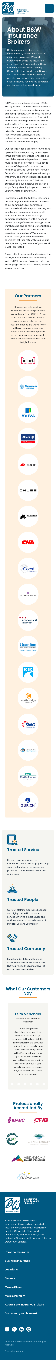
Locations (11, 1269)
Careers (10, 1278)
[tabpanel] (28, 1046)
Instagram (28, 1329)
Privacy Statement (14, 1351)
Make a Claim (13, 1287)
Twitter (14, 1329)
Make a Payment (15, 1295)
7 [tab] (37, 1083)
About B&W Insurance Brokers (24, 1304)
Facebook (7, 1329)
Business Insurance (17, 1260)
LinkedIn (21, 1329)
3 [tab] (12, 1083)
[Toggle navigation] (49, 8)
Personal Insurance (17, 1252)
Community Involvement (21, 1313)
